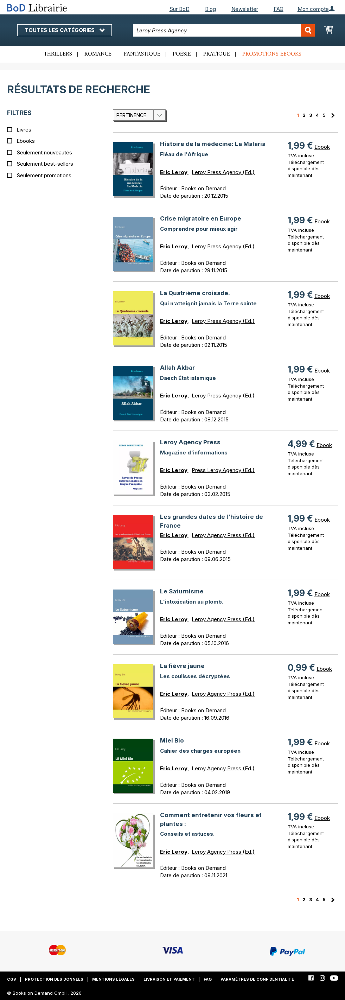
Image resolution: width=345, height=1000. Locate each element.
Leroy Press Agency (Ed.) (223, 172)
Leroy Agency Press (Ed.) (223, 535)
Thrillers (58, 54)
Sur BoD (180, 9)
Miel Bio (172, 740)
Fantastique (142, 54)
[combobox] (224, 30)
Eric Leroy (173, 172)
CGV (11, 979)
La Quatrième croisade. (195, 293)
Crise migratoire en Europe (200, 218)
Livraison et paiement (169, 979)
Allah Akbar (177, 367)
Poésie (182, 54)
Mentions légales (113, 979)
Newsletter (244, 9)
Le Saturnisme (182, 591)
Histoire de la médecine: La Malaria (213, 143)
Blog (210, 9)
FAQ (278, 9)
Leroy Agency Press (190, 442)
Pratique (216, 54)
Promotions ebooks (271, 54)
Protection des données (54, 979)
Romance (97, 54)
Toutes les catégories (64, 30)
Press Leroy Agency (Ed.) (223, 470)
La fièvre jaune (182, 665)
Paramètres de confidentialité (257, 979)
